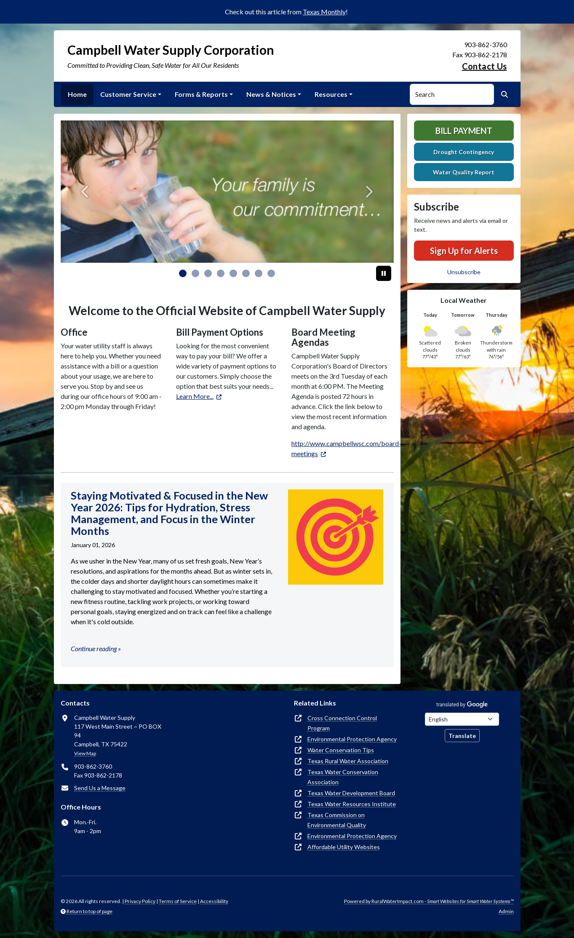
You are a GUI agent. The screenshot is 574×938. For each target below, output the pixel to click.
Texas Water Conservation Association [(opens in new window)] (342, 777)
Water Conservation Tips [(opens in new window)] (340, 750)
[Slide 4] (233, 273)
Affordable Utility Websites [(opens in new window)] (343, 846)
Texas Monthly (324, 12)
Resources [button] (331, 94)
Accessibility (214, 901)
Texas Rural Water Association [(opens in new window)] (347, 760)
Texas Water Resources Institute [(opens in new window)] (351, 803)
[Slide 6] (258, 273)
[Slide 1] (195, 273)
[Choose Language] (462, 719)
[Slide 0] (182, 273)
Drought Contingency (463, 151)
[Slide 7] (271, 273)
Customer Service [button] (128, 94)
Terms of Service (178, 901)
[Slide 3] (220, 273)
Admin (506, 911)
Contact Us (484, 66)
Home (77, 94)
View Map (85, 753)
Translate (462, 735)
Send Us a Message (99, 787)
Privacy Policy (140, 901)
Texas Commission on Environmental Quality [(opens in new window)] (336, 819)
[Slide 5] (246, 273)
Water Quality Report (463, 172)
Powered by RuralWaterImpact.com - (429, 901)
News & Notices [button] (271, 94)
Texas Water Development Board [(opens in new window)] (351, 792)
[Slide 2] (208, 273)
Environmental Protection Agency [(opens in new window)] (352, 739)
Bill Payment (463, 131)
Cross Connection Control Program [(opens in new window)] (342, 723)
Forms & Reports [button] (201, 94)
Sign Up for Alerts (464, 251)
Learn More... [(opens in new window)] (195, 396)
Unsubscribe (464, 271)
